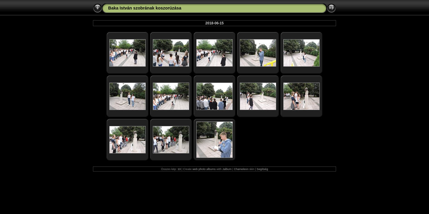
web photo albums (204, 169)
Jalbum (226, 169)
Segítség (262, 169)
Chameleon (241, 169)
